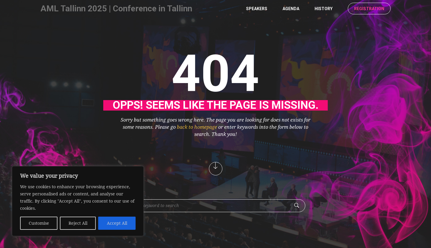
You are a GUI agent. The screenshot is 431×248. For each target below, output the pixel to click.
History (324, 8)
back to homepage (197, 127)
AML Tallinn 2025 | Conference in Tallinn (116, 8)
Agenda (291, 8)
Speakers (256, 8)
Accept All (117, 223)
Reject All (78, 223)
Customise (39, 223)
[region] (78, 201)
